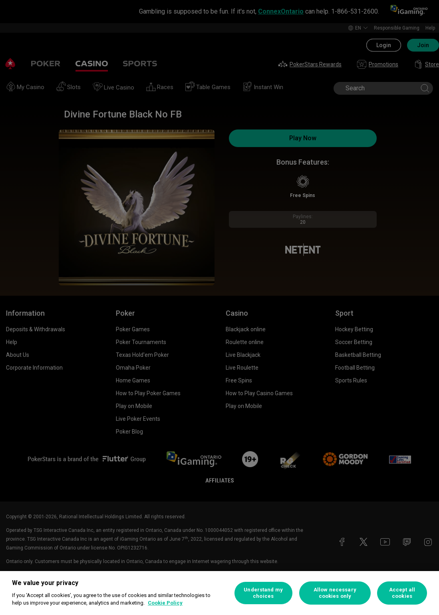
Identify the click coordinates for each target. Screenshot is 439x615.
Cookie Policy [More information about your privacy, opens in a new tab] (165, 603)
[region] (219, 593)
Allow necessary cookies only (335, 593)
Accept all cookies (402, 593)
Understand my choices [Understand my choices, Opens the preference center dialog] (263, 593)
